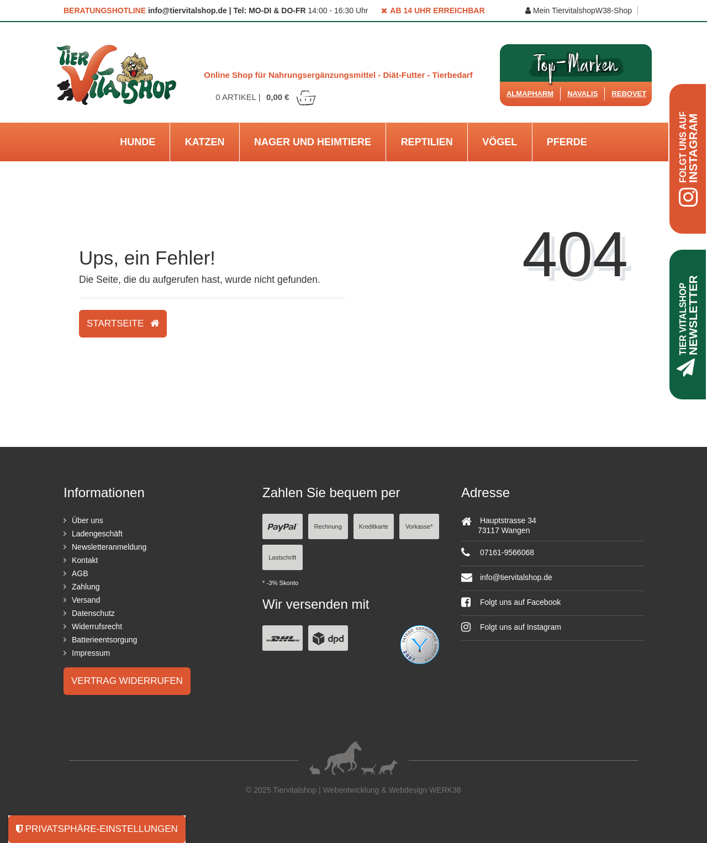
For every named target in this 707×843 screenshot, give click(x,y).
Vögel (499, 141)
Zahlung (86, 586)
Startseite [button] (123, 323)
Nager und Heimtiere (312, 141)
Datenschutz (93, 613)
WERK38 (445, 790)
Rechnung (328, 526)
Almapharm (529, 93)
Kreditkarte (373, 526)
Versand (86, 600)
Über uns (87, 520)
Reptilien (427, 141)
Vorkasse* (419, 526)
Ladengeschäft (97, 533)
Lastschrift (282, 557)
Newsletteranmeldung (109, 546)
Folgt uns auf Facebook (511, 602)
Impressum (91, 653)
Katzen (205, 141)
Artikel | (266, 97)
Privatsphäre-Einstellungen (97, 829)
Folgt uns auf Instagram (511, 627)
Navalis (582, 93)
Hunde (137, 141)
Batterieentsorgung (104, 639)
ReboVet (628, 93)
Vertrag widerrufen (127, 681)
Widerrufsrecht (97, 626)
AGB (80, 573)
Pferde (567, 141)
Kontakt (85, 560)
